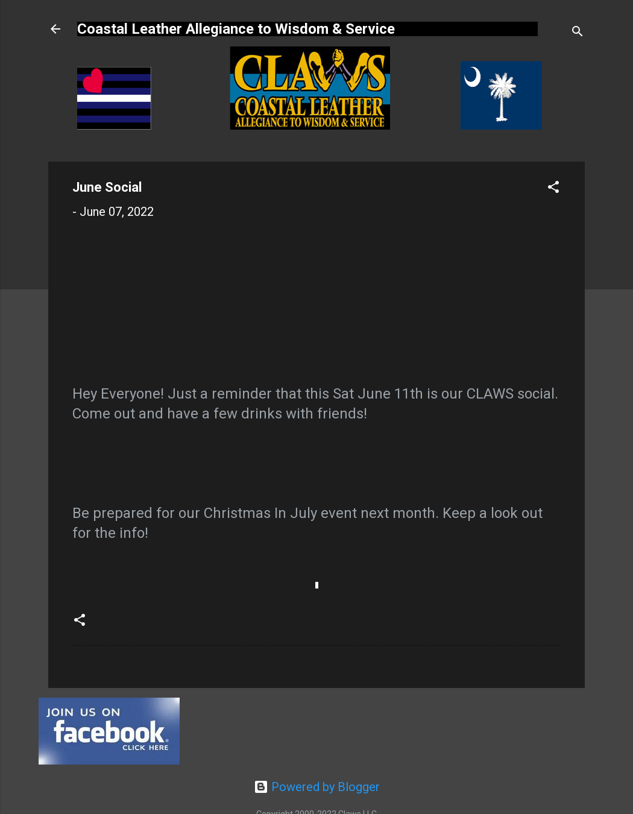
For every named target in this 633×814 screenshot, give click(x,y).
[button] (553, 188)
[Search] (577, 32)
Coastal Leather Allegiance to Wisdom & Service (236, 29)
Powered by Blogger (317, 787)
